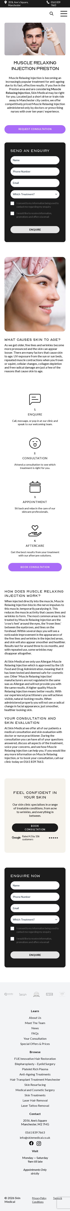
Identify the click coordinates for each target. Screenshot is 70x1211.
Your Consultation (35, 1038)
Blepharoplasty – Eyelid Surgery (35, 1064)
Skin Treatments (35, 1095)
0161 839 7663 (55, 4)
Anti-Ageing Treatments (35, 1074)
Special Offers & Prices (35, 1043)
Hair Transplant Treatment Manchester (35, 1079)
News (35, 1028)
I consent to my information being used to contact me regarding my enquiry (37, 205)
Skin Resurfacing (35, 1084)
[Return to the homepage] (17, 9)
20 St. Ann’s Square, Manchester (18, 4)
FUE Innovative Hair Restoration (35, 1058)
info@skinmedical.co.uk (35, 1137)
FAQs (35, 1033)
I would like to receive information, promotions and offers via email (34, 215)
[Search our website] (51, 13)
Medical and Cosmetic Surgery (35, 1090)
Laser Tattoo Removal (35, 1105)
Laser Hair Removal (35, 1100)
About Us (35, 1017)
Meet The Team (35, 1023)
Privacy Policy (39, 1198)
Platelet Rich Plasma (35, 1069)
